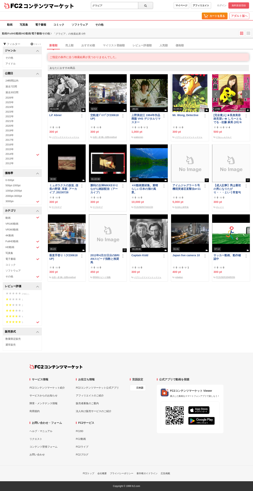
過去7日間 (11, 86)
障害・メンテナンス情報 (43, 403)
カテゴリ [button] (22, 211)
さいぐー (220, 207)
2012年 (9, 163)
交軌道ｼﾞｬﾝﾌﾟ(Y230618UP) (104, 117)
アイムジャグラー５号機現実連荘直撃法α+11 (186, 187)
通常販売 (10, 344)
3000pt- (22, 201)
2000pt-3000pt (13, 195)
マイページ (181, 5)
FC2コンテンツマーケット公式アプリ (97, 387)
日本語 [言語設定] (139, 387)
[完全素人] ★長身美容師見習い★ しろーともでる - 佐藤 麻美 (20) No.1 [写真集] (228, 119)
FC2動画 (81, 438)
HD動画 (22, 247)
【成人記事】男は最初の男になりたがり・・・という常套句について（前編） (227, 189)
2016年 (9, 144)
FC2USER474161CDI (143, 207)
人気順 (164, 45)
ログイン (221, 5)
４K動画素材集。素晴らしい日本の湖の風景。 (144, 189)
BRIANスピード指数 (102, 277)
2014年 (22, 154)
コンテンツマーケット (48, 6)
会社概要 (102, 473)
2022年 (9, 116)
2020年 (9, 125)
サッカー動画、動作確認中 (227, 257)
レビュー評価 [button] (22, 286)
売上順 (69, 45)
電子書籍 (40, 24)
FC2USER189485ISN (225, 277)
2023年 (9, 111)
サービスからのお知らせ (43, 395)
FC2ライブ (82, 446)
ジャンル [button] (22, 51)
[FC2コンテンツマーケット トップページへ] (56, 366)
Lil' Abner (55, 115)
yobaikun (179, 277)
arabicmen (138, 137)
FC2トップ (88, 473)
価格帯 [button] (22, 173)
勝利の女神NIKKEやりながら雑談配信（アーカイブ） (104, 189)
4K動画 (9, 235)
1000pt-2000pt (13, 190)
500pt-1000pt (13, 185)
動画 (10, 24)
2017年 (9, 139)
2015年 (9, 149)
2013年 (9, 158)
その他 (99, 24)
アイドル (10, 63)
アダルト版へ (239, 15)
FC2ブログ (82, 454)
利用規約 (35, 411)
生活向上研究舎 (182, 207)
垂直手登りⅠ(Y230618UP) (63, 257)
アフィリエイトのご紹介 (90, 395)
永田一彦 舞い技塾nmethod (105, 137)
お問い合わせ (37, 454)
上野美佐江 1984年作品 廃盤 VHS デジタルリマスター (146, 119)
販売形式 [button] (22, 332)
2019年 (9, 130)
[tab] (150, 45)
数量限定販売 (13, 338)
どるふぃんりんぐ (224, 137)
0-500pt (9, 180)
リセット (36, 44)
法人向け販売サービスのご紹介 (93, 411)
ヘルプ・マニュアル (41, 431)
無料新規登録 (239, 5)
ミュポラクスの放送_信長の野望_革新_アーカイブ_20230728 (63, 189)
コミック (58, 24)
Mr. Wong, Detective (185, 115)
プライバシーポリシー (121, 473)
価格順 (180, 45)
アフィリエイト (201, 5)
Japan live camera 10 (186, 255)
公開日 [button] (22, 73)
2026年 (9, 97)
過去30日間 (11, 92)
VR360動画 (11, 229)
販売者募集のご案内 (87, 403)
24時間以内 (11, 80)
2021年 (9, 121)
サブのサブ (57, 207)
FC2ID (79, 431)
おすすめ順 (88, 45)
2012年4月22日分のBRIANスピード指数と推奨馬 (104, 259)
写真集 (24, 24)
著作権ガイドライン (147, 473)
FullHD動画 (22, 241)
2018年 (9, 135)
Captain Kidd (139, 255)
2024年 (9, 107)
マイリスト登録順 (114, 45)
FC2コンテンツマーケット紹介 (47, 387)
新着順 (53, 45)
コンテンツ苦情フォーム (43, 446)
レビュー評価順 (142, 45)
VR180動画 (11, 223)
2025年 (9, 102)
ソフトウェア (80, 24)
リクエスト (36, 438)
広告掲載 (165, 473)
